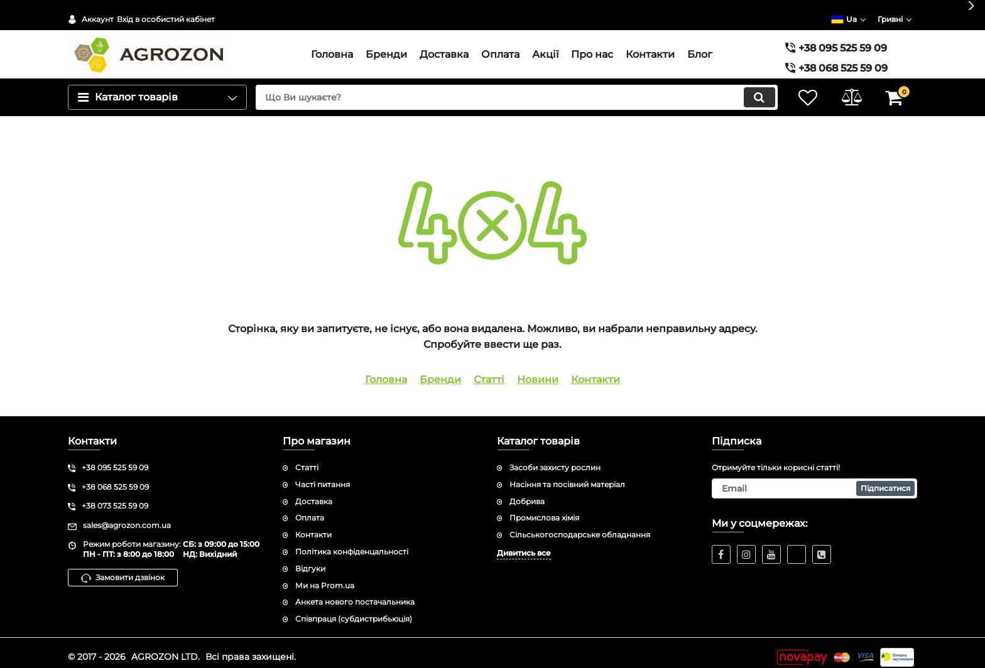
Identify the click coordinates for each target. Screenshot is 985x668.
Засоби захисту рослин (555, 458)
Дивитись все (524, 544)
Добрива (527, 492)
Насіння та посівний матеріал (567, 475)
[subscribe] (815, 480)
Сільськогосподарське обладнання (579, 526)
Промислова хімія (544, 509)
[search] (516, 88)
